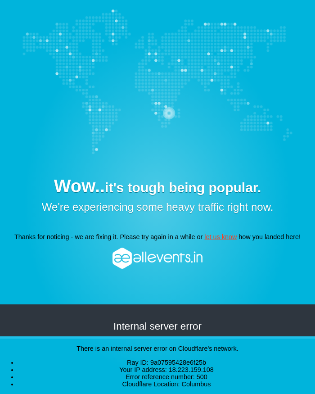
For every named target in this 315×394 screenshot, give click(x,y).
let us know (220, 236)
